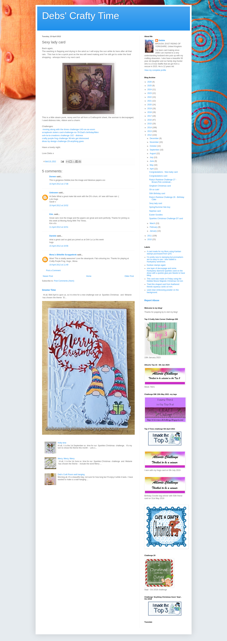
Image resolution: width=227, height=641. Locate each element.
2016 (149, 120)
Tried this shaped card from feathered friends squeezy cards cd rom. (163, 285)
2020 (149, 104)
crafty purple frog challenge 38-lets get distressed (65, 138)
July (152, 157)
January (153, 231)
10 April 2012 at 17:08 (58, 184)
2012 (149, 135)
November (154, 142)
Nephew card (155, 211)
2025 (149, 85)
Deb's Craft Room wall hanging (71, 474)
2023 (149, 93)
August (153, 153)
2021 (149, 101)
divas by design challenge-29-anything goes (63, 141)
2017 (149, 116)
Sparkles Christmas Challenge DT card (166, 218)
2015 (149, 123)
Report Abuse (151, 300)
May (152, 165)
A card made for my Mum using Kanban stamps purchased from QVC (164, 252)
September (155, 150)
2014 (149, 127)
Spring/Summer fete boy (159, 207)
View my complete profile (155, 70)
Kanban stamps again (156, 265)
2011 (149, 236)
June (152, 161)
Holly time (62, 443)
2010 (149, 239)
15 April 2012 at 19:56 (58, 246)
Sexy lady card (155, 203)
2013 (149, 131)
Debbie (162, 40)
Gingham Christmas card (160, 186)
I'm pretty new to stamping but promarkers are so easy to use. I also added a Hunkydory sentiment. (165, 259)
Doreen (52, 176)
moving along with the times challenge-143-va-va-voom (69, 129)
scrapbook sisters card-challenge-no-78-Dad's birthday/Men (70, 132)
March (153, 223)
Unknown (53, 193)
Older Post (129, 276)
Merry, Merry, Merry (66, 458)
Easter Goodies (156, 215)
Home (88, 276)
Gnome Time (49, 290)
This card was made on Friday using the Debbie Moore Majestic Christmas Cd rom (165, 280)
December (154, 138)
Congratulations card (158, 176)
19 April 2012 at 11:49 (58, 265)
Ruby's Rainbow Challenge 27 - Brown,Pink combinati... (162, 181)
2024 (149, 89)
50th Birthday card (157, 193)
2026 (149, 82)
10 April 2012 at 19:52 (58, 205)
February (154, 227)
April (152, 169)
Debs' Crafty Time (80, 15)
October (153, 146)
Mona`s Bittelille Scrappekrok (63, 255)
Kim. (51, 214)
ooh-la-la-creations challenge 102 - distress (62, 135)
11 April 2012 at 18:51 (58, 227)
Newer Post (48, 276)
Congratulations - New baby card (163, 172)
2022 (149, 97)
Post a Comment (53, 270)
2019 (149, 108)
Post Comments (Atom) (64, 281)
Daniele (52, 236)
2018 (149, 112)
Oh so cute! (154, 189)
